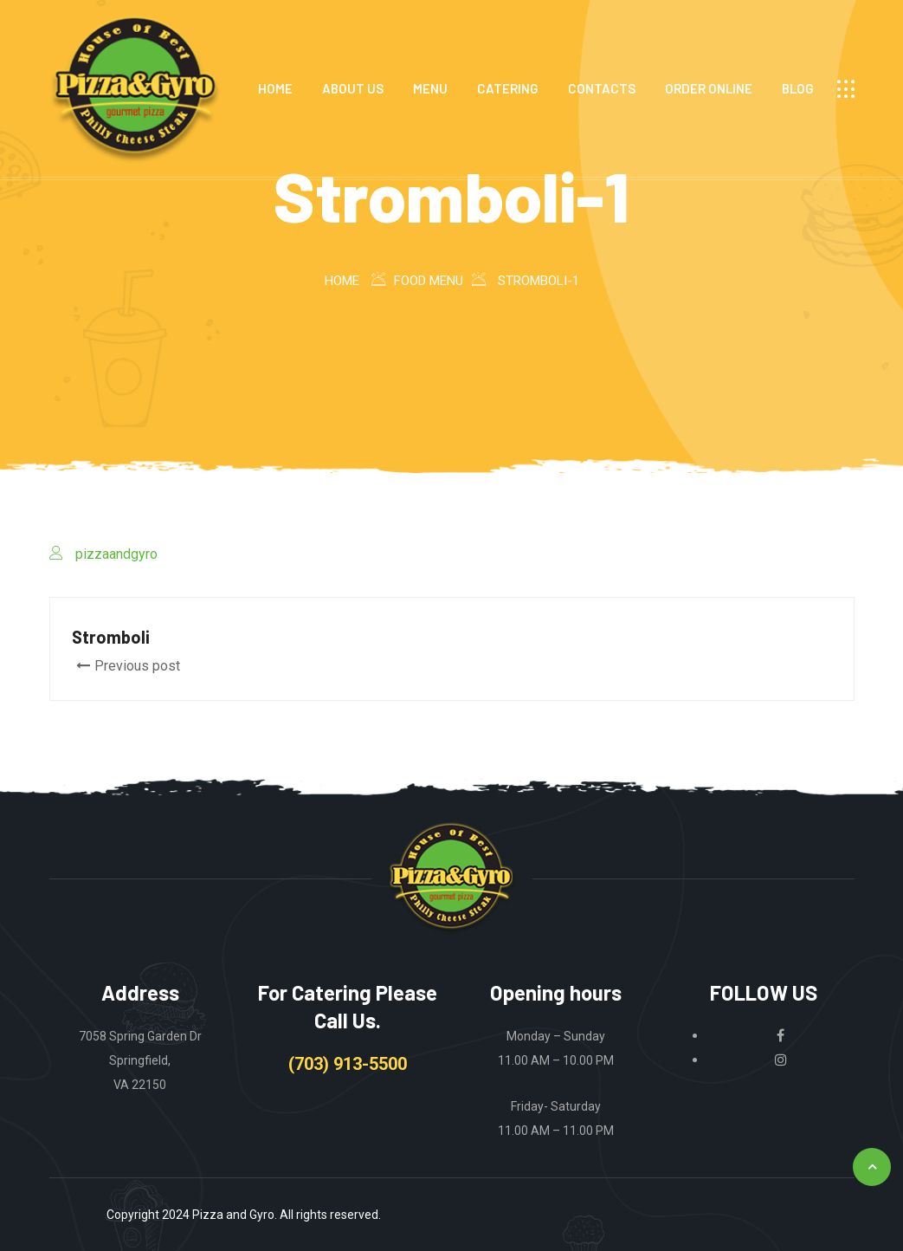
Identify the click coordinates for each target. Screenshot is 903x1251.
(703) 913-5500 (347, 1063)
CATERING (508, 88)
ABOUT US (353, 88)
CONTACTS (601, 88)
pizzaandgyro (116, 554)
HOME (275, 88)
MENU (430, 88)
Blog (798, 88)
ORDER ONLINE (708, 88)
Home (342, 280)
